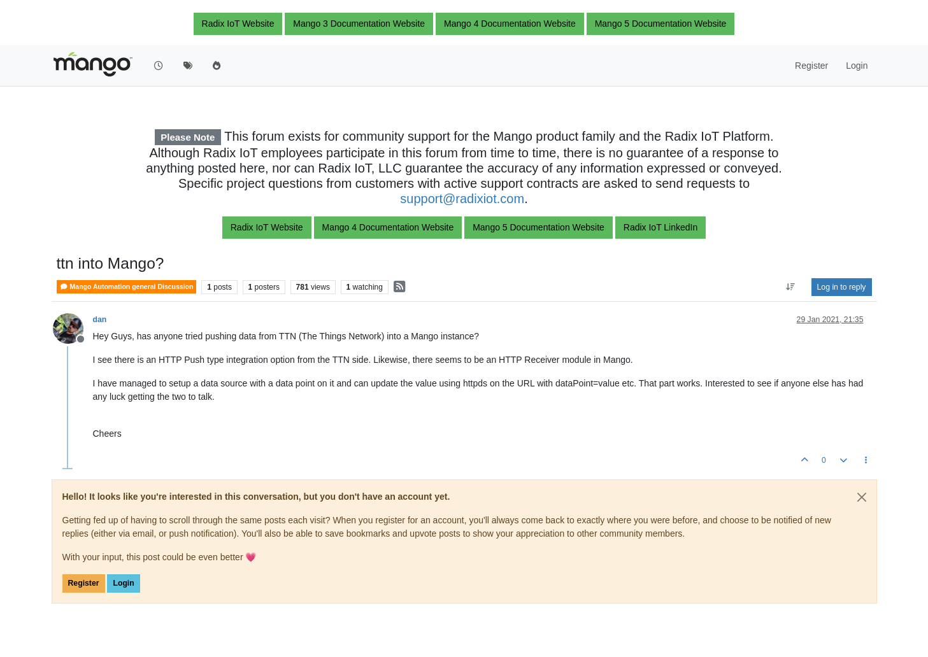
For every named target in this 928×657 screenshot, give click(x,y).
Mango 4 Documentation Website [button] (510, 23)
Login (123, 583)
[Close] (861, 497)
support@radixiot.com (462, 199)
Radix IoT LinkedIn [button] (660, 227)
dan (100, 319)
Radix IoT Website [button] (238, 23)
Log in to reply (841, 287)
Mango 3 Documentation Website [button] (359, 23)
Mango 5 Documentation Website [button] (661, 23)
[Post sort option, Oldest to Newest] (790, 287)
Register (83, 583)
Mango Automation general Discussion (127, 287)
